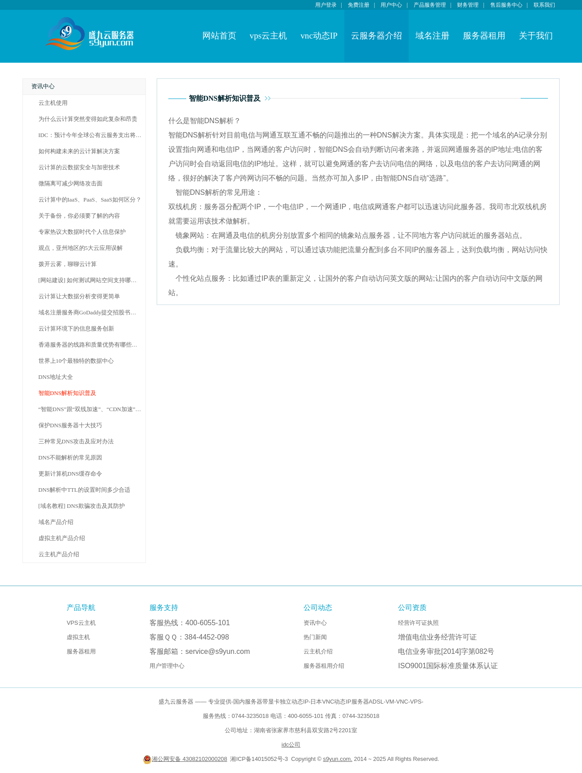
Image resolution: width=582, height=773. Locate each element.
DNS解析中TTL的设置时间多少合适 (84, 490)
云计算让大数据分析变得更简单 (79, 296)
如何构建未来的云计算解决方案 (79, 151)
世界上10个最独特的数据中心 (76, 361)
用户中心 (391, 5)
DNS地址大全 (56, 377)
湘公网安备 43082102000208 (185, 759)
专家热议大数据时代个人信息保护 (82, 232)
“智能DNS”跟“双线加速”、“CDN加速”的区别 (96, 409)
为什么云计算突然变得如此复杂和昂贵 (88, 119)
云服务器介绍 (376, 35)
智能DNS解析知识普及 (68, 393)
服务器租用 (484, 35)
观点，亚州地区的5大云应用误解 (81, 248)
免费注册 (358, 5)
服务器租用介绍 (324, 665)
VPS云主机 (81, 622)
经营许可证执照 (418, 622)
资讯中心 (315, 622)
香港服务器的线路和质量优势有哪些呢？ (91, 345)
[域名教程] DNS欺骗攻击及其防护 (82, 506)
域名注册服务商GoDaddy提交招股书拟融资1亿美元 (103, 312)
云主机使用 (53, 103)
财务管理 (468, 5)
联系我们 (544, 5)
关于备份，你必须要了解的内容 (79, 216)
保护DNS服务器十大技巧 (71, 425)
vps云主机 (268, 35)
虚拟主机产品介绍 (62, 538)
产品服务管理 (430, 5)
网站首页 (219, 35)
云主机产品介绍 (59, 554)
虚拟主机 (78, 637)
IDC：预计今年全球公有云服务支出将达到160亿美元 (106, 135)
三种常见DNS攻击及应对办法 (76, 441)
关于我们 (536, 35)
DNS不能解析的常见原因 (71, 458)
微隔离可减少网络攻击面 (71, 183)
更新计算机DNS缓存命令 (71, 474)
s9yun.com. (337, 759)
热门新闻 (315, 637)
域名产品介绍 (56, 522)
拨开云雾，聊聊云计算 (68, 264)
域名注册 (432, 35)
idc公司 (291, 744)
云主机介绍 (318, 651)
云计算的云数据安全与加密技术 (79, 167)
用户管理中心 (167, 665)
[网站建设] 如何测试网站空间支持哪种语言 (94, 280)
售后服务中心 (506, 5)
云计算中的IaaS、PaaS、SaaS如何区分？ (90, 200)
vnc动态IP (319, 35)
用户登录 (326, 5)
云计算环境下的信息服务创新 (76, 329)
